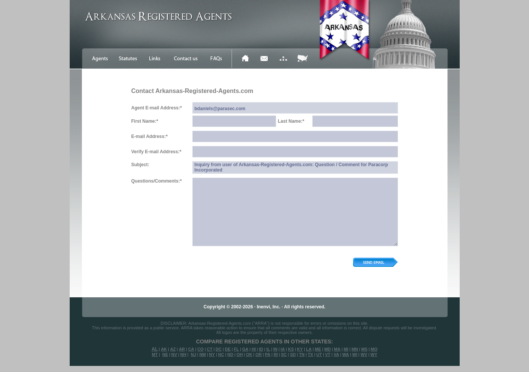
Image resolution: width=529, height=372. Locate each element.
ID (261, 349)
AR (182, 349)
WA (345, 354)
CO (200, 349)
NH (183, 354)
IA (283, 349)
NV (174, 354)
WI (354, 354)
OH (240, 354)
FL (236, 349)
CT (210, 349)
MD (327, 349)
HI (254, 349)
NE (165, 354)
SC (284, 354)
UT (319, 354)
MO (374, 349)
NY (212, 354)
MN (355, 349)
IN (275, 349)
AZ (173, 349)
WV (364, 354)
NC (221, 354)
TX (310, 354)
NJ (193, 354)
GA (245, 349)
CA (191, 349)
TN (302, 354)
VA (336, 354)
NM (202, 354)
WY (374, 354)
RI (275, 354)
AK (164, 349)
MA (337, 349)
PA (267, 354)
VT (328, 354)
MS (364, 349)
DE (227, 349)
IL (268, 349)
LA (309, 349)
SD (293, 354)
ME (318, 349)
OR (259, 354)
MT (155, 354)
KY (300, 349)
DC (219, 349)
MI (346, 349)
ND (230, 354)
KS (291, 349)
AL (155, 349)
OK (249, 354)
